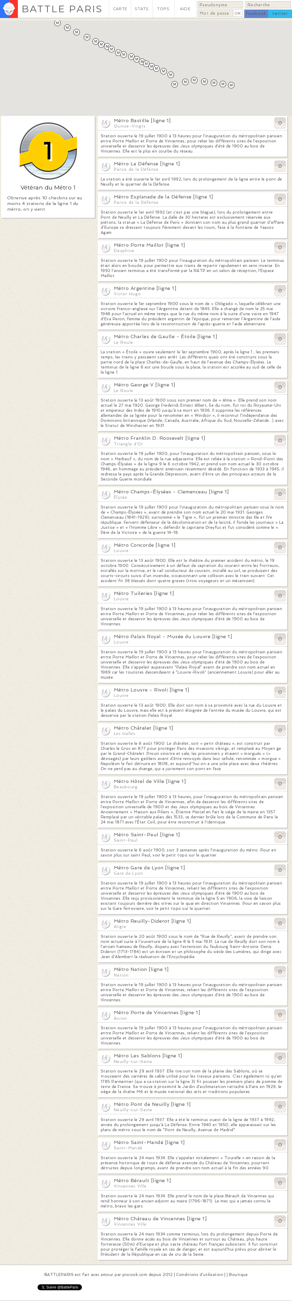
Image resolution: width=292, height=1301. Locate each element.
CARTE (120, 9)
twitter (280, 13)
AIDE (185, 9)
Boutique (238, 1274)
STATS (142, 9)
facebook (256, 13)
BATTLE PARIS (62, 9)
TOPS (163, 9)
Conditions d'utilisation (199, 1274)
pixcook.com (134, 1274)
